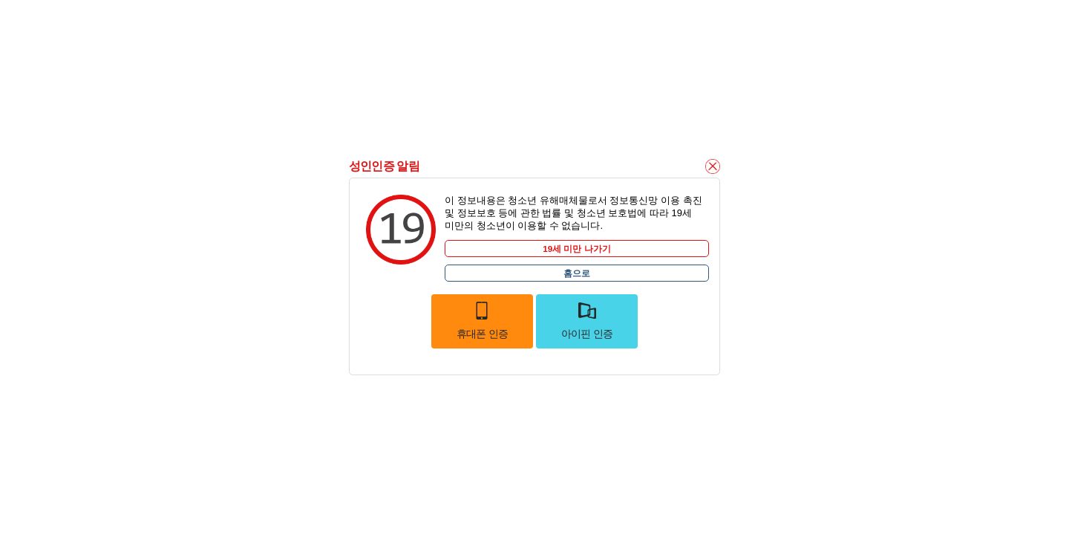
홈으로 (576, 273)
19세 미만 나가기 (577, 248)
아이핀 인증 (587, 321)
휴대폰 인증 (483, 321)
